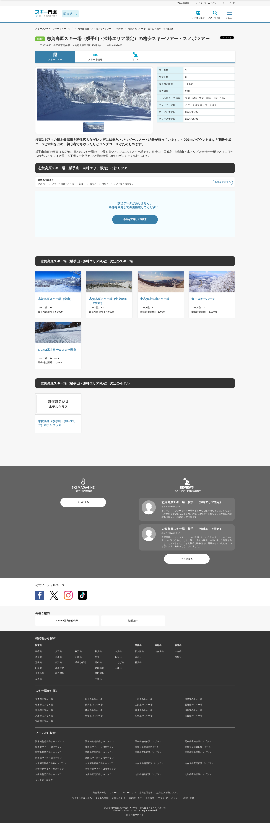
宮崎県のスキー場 (44, 721)
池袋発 (38, 662)
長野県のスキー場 (194, 704)
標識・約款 (188, 798)
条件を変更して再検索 (135, 219)
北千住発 (39, 673)
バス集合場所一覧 (97, 792)
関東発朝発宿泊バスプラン (148, 741)
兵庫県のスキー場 (44, 715)
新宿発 (38, 651)
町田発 (38, 668)
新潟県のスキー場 (44, 710)
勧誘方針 (133, 620)
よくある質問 (102, 798)
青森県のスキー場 (44, 699)
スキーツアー (55, 56)
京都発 (138, 657)
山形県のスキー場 (144, 699)
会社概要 (150, 798)
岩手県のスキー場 (94, 699)
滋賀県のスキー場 (194, 710)
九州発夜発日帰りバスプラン (99, 774)
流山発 (98, 662)
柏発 (97, 657)
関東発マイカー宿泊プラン (48, 747)
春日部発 (59, 673)
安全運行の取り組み (82, 798)
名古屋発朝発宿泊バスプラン (149, 763)
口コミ (135, 56)
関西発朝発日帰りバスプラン (49, 752)
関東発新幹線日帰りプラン (198, 747)
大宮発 (58, 651)
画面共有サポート (135, 815)
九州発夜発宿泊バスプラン (198, 774)
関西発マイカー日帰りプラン (99, 758)
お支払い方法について (167, 792)
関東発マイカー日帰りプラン (99, 747)
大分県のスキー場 (194, 715)
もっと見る (83, 502)
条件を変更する (223, 182)
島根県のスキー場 (94, 715)
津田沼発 (99, 673)
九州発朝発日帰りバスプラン (49, 774)
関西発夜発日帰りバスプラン (99, 752)
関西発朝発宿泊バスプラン (198, 752)
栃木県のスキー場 (44, 704)
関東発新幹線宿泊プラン (147, 747)
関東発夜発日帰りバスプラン (99, 741)
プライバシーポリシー (169, 798)
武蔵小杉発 (80, 662)
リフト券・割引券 (44, 780)
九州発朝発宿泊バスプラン (148, 774)
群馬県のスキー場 (94, 704)
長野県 (119, 28)
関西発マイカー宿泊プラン (48, 758)
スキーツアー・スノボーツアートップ (53, 28)
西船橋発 (99, 668)
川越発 (58, 657)
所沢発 (58, 662)
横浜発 (78, 651)
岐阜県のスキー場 (94, 710)
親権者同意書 (146, 792)
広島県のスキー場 (144, 715)
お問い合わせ (118, 798)
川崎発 (78, 657)
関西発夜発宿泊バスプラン (148, 752)
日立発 (118, 657)
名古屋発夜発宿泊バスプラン (199, 763)
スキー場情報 (95, 56)
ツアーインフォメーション (123, 792)
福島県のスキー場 (194, 699)
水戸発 (118, 651)
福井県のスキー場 (144, 710)
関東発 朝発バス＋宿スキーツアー (94, 28)
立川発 (38, 679)
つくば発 (119, 662)
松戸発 (98, 651)
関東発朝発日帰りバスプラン (49, 741)
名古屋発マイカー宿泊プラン (49, 769)
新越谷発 (59, 668)
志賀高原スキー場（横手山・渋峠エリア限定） (151, 28)
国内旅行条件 (135, 798)
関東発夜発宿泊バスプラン (198, 741)
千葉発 (98, 679)
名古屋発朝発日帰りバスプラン (50, 763)
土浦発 (118, 668)
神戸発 (138, 662)
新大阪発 (139, 651)
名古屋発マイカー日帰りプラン (100, 769)
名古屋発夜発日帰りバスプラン (100, 763)
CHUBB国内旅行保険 (67, 620)
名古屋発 (159, 651)
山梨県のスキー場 (144, 704)
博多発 (178, 657)
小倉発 (178, 651)
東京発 (38, 657)
